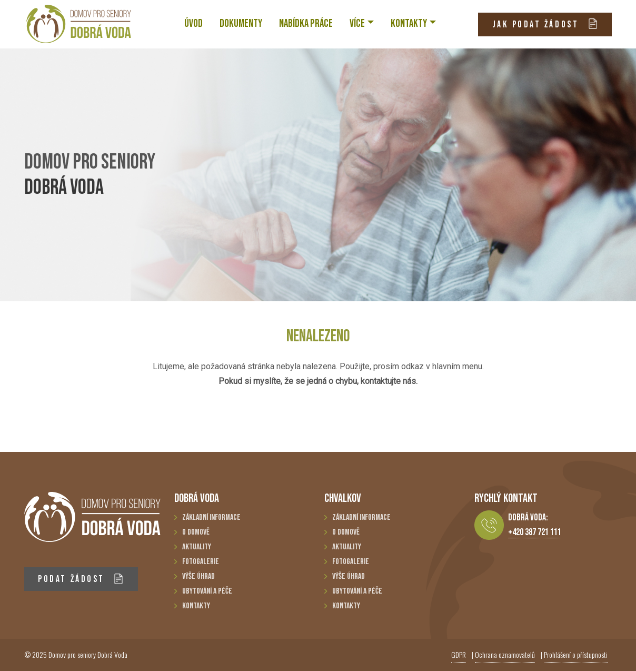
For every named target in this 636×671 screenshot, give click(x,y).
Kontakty (196, 606)
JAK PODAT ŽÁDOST (545, 23)
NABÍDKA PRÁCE (306, 23)
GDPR (458, 654)
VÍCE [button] (357, 23)
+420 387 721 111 (534, 532)
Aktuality (196, 547)
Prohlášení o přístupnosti (576, 654)
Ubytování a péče (207, 591)
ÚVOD (193, 23)
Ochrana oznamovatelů (505, 654)
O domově (196, 532)
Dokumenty (241, 23)
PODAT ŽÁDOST (81, 579)
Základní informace (211, 517)
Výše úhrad (198, 576)
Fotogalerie (200, 562)
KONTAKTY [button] (409, 23)
